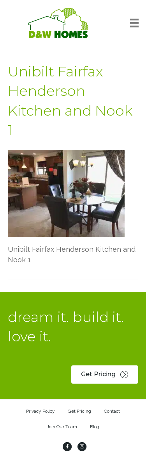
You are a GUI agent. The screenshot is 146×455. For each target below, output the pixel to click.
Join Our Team (62, 426)
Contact (112, 411)
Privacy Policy (40, 411)
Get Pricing (79, 411)
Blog (94, 426)
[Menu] (134, 23)
